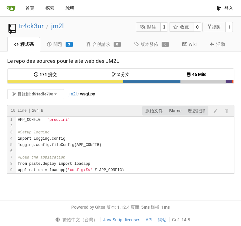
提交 (45, 74)
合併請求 (103, 44)
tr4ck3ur (31, 26)
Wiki (189, 44)
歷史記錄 (196, 110)
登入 (224, 8)
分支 (120, 74)
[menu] (74, 219)
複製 (214, 27)
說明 (70, 8)
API (149, 219)
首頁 (29, 8)
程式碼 (24, 44)
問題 (60, 44)
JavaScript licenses (121, 219)
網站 (162, 219)
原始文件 (154, 110)
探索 (50, 8)
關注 (148, 27)
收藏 (181, 27)
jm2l (57, 26)
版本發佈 (151, 44)
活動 (217, 44)
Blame (175, 110)
